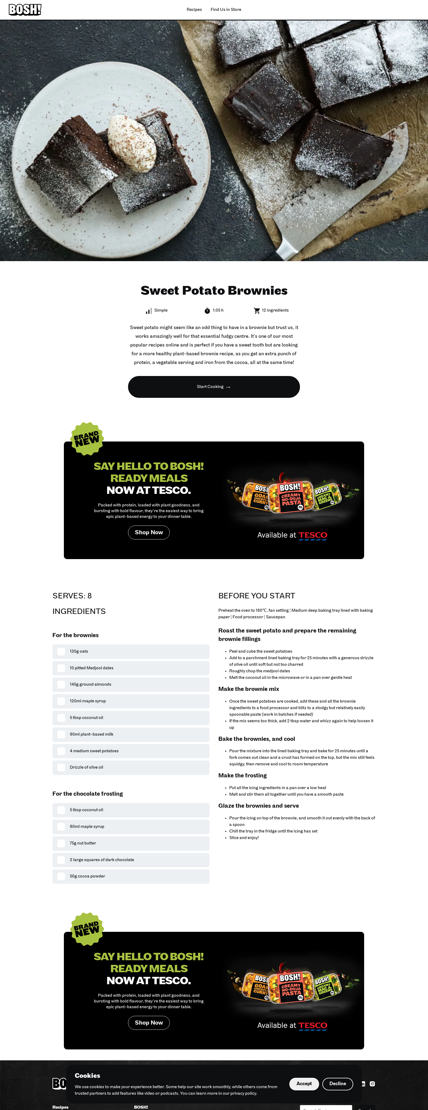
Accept (304, 1084)
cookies (97, 1087)
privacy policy (243, 1093)
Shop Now (149, 533)
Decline (337, 1084)
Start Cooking (210, 387)
